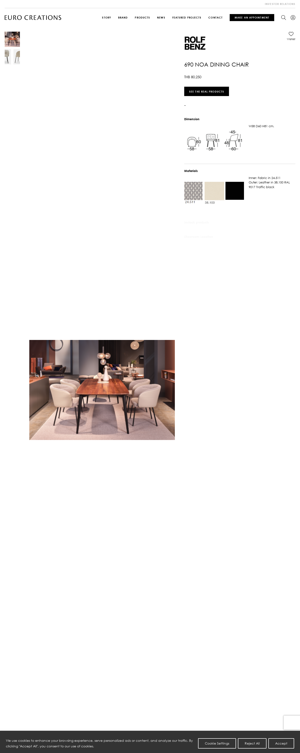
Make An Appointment (252, 17)
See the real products (206, 91)
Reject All (252, 743)
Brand (123, 17)
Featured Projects (187, 17)
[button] (291, 36)
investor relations (280, 3)
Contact (215, 17)
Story (106, 17)
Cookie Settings (217, 743)
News (161, 17)
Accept (281, 743)
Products (142, 17)
